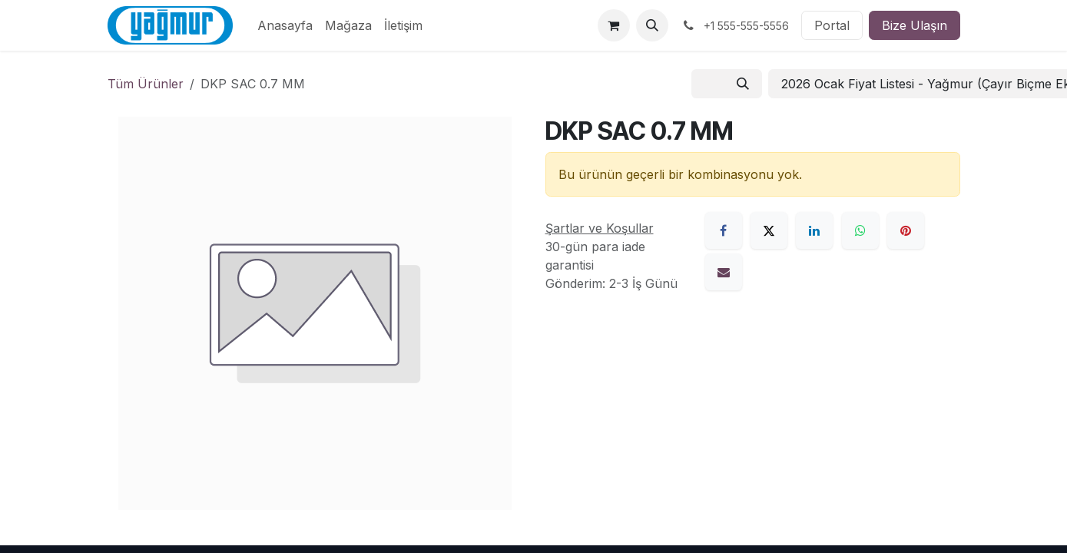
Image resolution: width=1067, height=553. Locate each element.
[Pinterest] (905, 230)
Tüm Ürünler (146, 83)
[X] (769, 230)
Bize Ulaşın (914, 25)
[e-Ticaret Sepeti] (614, 25)
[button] (652, 25)
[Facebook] (723, 230)
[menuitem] (285, 25)
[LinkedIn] (814, 230)
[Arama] (743, 83)
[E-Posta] (723, 271)
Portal (832, 25)
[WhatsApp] (860, 230)
